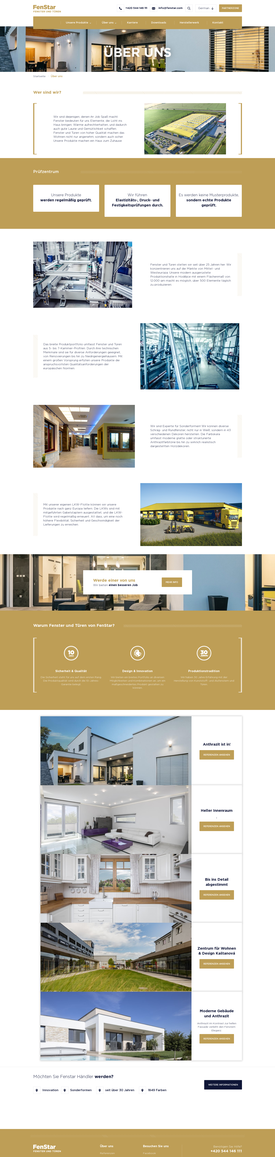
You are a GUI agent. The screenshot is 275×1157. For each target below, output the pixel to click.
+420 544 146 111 (226, 1151)
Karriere (132, 22)
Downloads (158, 22)
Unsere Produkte (77, 22)
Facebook (149, 1153)
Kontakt (217, 22)
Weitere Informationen (223, 1084)
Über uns (107, 22)
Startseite (39, 76)
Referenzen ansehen (216, 754)
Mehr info (172, 582)
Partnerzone (230, 8)
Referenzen (107, 1153)
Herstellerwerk (189, 22)
